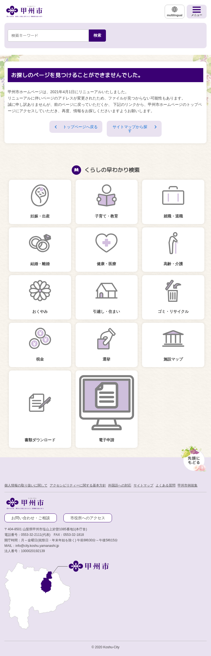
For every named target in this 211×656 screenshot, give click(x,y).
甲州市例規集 (187, 485)
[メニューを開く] (197, 11)
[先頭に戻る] (193, 457)
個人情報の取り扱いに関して (25, 485)
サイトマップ (143, 485)
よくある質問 (165, 485)
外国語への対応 (119, 485)
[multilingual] (175, 11)
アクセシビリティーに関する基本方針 (78, 485)
